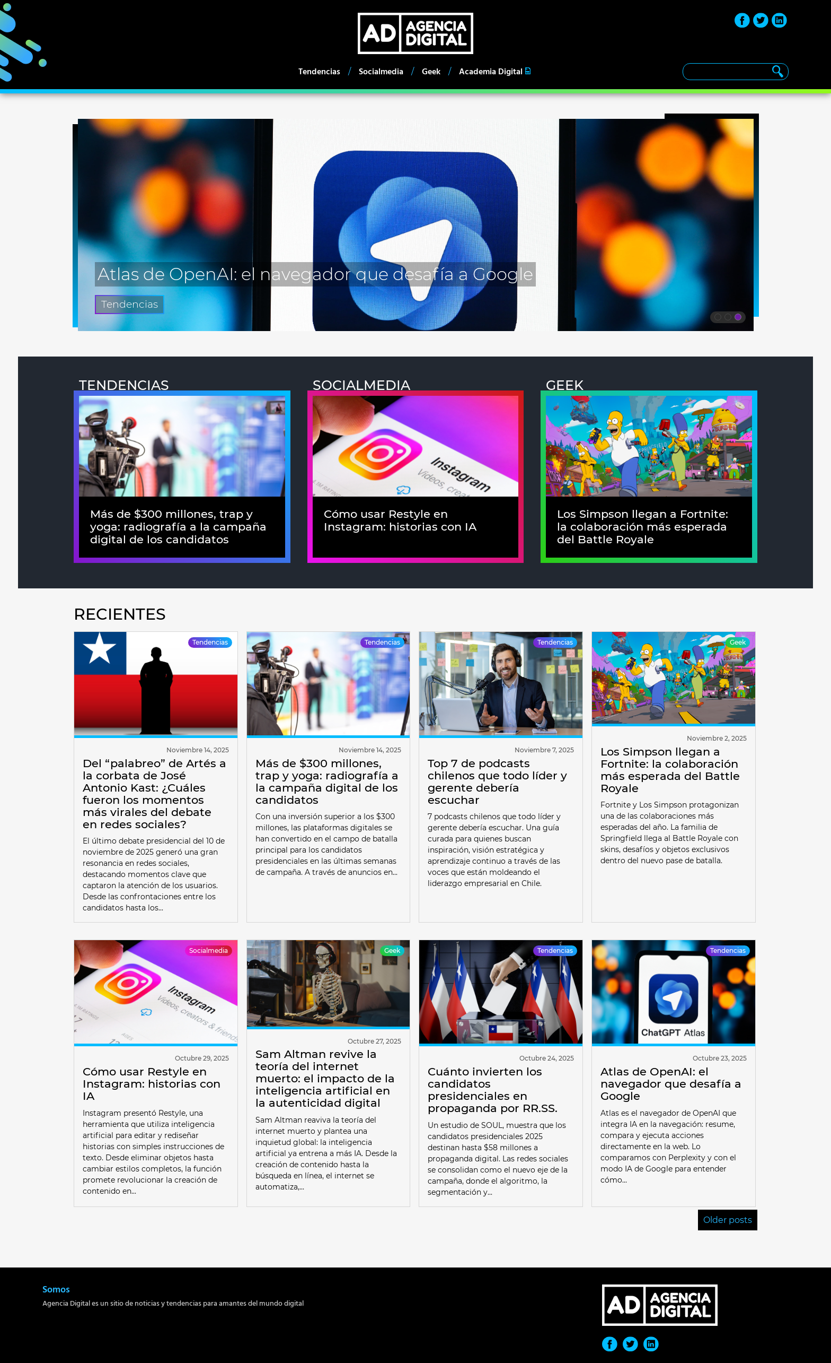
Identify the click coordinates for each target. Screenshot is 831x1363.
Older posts (727, 1220)
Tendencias (319, 72)
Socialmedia (381, 72)
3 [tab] (738, 318)
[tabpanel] (416, 225)
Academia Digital (491, 72)
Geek (431, 72)
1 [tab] (717, 318)
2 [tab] (727, 318)
